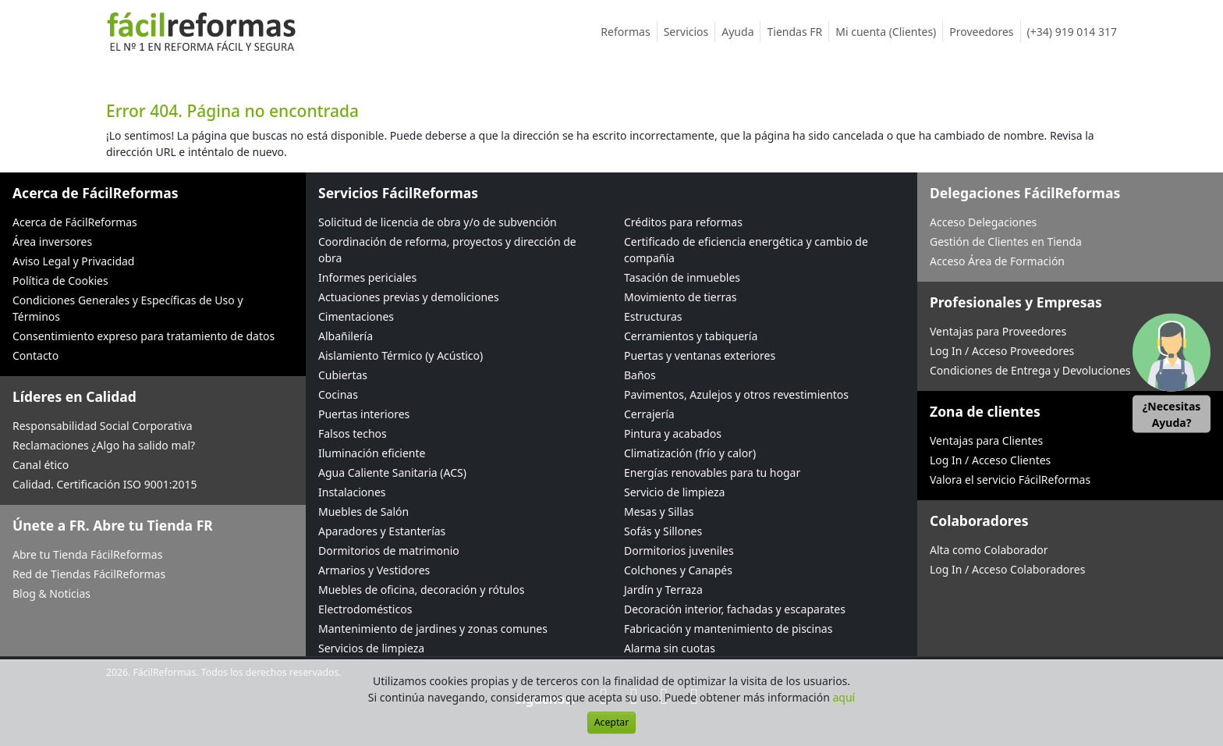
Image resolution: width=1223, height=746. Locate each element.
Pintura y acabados (672, 433)
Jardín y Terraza (663, 589)
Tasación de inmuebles (682, 277)
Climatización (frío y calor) (690, 453)
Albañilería (345, 336)
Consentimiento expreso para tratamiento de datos (143, 336)
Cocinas (338, 394)
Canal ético (40, 464)
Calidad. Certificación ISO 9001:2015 (104, 484)
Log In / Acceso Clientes (990, 460)
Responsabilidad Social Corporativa (102, 425)
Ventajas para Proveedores (998, 331)
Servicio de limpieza (674, 492)
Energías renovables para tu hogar (712, 472)
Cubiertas (342, 375)
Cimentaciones (356, 316)
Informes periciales (367, 277)
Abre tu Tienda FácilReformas (87, 554)
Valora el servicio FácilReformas (1010, 479)
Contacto (35, 355)
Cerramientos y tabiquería (690, 336)
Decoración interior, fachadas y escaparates (734, 609)
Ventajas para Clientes (986, 440)
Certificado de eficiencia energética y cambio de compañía (746, 249)
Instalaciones (352, 492)
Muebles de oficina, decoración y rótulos (421, 589)
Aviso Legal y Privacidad (73, 261)
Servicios (690, 31)
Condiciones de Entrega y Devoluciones (1030, 370)
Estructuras (653, 316)
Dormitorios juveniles (679, 550)
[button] (1172, 373)
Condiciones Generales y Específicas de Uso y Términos (127, 308)
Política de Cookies (60, 280)
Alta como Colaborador (989, 549)
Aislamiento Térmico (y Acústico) (400, 355)
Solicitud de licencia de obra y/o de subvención (437, 222)
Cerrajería (649, 414)
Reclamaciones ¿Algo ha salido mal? (103, 445)
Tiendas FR (798, 31)
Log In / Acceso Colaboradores (1007, 569)
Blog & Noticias (51, 593)
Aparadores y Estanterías (381, 531)
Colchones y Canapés (678, 570)
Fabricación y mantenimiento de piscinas (728, 628)
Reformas (629, 31)
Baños (640, 375)
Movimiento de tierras (680, 297)
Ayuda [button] (740, 31)
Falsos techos (352, 433)
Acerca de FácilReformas (74, 222)
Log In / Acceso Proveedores (1002, 350)
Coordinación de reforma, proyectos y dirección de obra (447, 249)
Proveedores (984, 31)
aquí (844, 697)
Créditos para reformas (683, 222)
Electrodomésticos (365, 609)
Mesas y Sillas (658, 511)
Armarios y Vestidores (374, 570)
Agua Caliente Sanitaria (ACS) (392, 472)
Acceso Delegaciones (983, 222)
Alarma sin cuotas (669, 648)
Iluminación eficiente (371, 453)
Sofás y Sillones (663, 531)
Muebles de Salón (363, 511)
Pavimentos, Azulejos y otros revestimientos (736, 394)
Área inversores (52, 241)
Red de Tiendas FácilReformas (88, 574)
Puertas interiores (363, 414)
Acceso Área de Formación (997, 261)
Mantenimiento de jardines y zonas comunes (433, 628)
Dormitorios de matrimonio (388, 550)
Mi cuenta (889, 31)
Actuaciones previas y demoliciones (408, 297)
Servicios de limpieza (371, 648)
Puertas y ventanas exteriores (699, 355)
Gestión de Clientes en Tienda (1006, 241)
